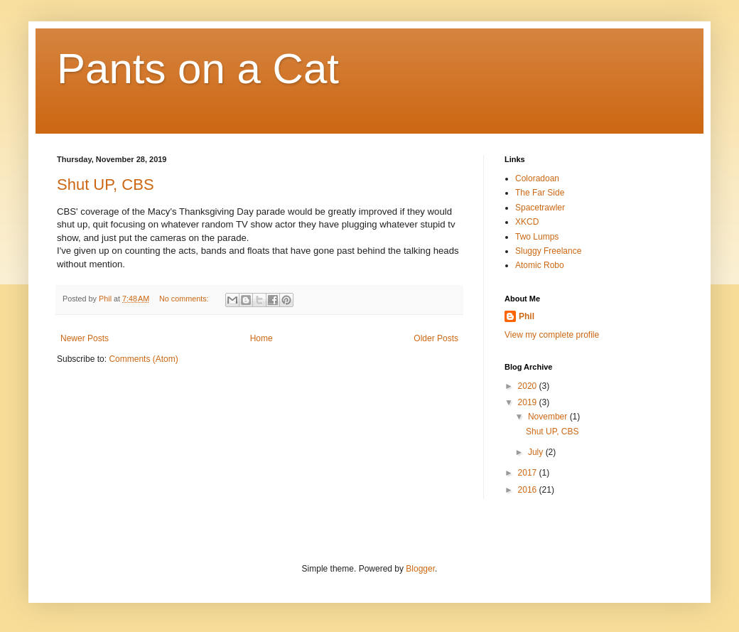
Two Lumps (537, 237)
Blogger (420, 569)
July (537, 452)
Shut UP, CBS (105, 184)
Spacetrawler (540, 208)
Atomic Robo (539, 265)
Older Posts (436, 338)
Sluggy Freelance (548, 251)
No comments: (185, 298)
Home (261, 338)
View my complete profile (552, 335)
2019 (528, 402)
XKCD (527, 222)
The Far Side (539, 193)
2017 (528, 473)
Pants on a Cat (198, 68)
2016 (528, 490)
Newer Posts (84, 338)
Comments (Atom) (143, 359)
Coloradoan (537, 178)
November (549, 417)
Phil (526, 316)
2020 (528, 386)
